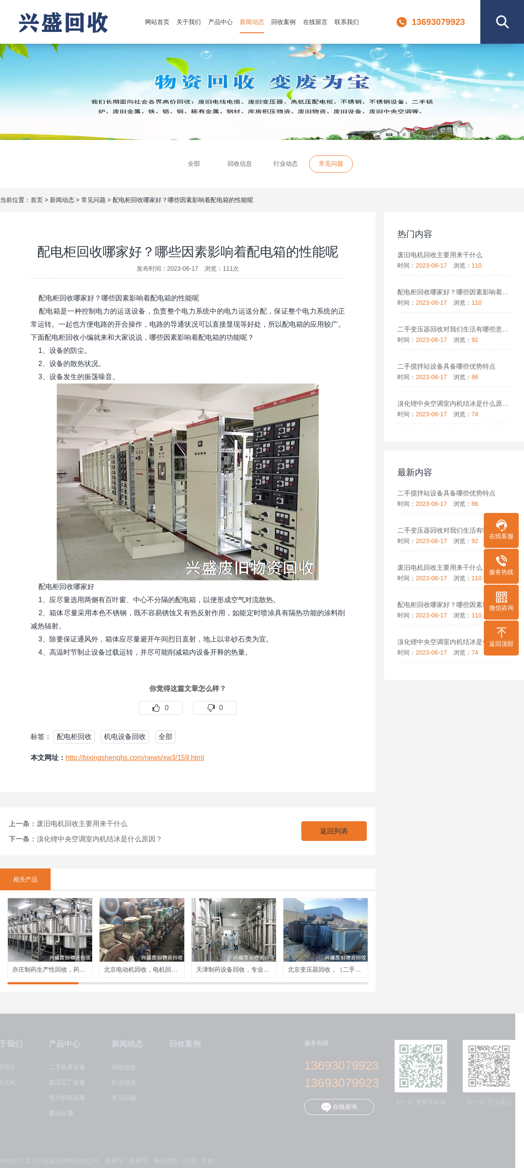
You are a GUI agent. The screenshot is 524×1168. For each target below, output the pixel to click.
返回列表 (334, 831)
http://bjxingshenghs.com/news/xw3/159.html (135, 757)
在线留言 (315, 21)
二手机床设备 (63, 1067)
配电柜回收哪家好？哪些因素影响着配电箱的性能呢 (183, 199)
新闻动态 (252, 21)
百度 (186, 1160)
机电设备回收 (125, 736)
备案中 (134, 1160)
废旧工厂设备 (63, 1082)
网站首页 (157, 21)
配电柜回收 (74, 736)
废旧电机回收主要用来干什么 (82, 823)
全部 (194, 164)
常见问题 (331, 164)
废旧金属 (57, 1113)
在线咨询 (335, 1107)
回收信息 (240, 164)
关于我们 (188, 21)
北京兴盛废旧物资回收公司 (62, 22)
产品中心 (220, 21)
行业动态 (285, 164)
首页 (37, 199)
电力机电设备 (63, 1098)
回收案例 (283, 21)
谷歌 (204, 1160)
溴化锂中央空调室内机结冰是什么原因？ (99, 839)
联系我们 (346, 21)
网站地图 (162, 1160)
